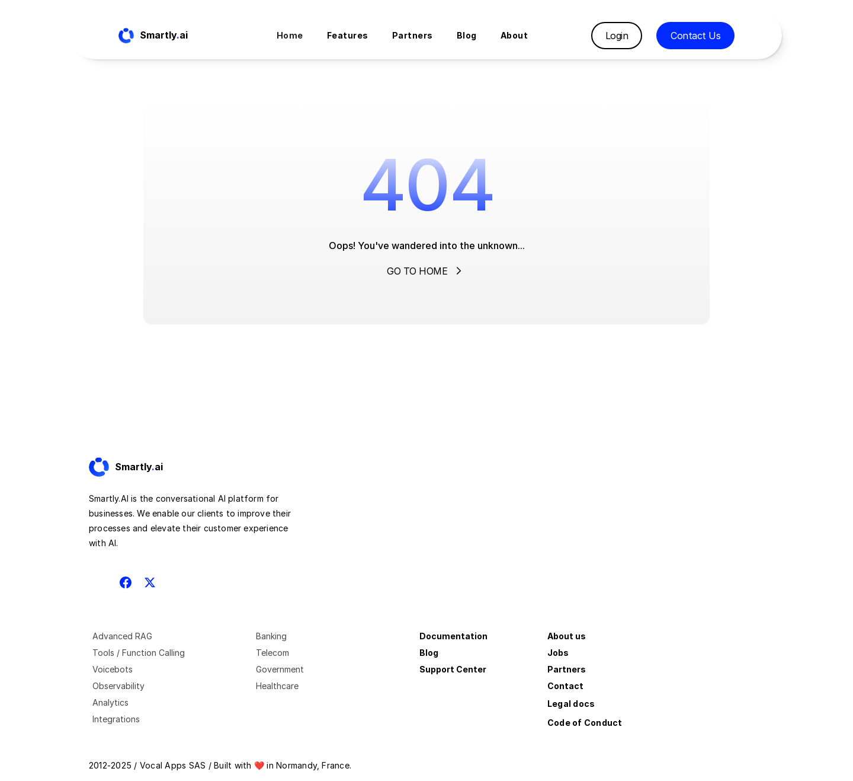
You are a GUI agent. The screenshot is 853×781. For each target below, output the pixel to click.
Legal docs (571, 704)
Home (290, 35)
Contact (565, 686)
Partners (566, 669)
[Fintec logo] (136, 467)
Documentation (453, 636)
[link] (136, 467)
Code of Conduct (585, 723)
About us (566, 636)
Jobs (558, 653)
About (514, 35)
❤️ (259, 765)
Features (347, 35)
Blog (428, 653)
